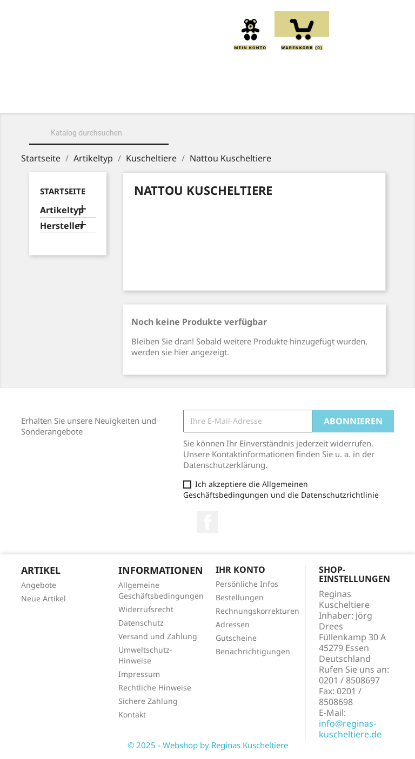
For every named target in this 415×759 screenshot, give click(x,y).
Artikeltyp (62, 210)
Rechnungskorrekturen (257, 611)
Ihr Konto (240, 569)
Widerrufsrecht (145, 609)
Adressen (233, 624)
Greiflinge (328, 97)
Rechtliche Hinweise (154, 687)
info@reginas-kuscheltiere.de (350, 728)
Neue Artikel (43, 598)
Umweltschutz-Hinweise (145, 655)
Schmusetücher (210, 109)
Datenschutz (141, 623)
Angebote (38, 585)
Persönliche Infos (247, 584)
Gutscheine (236, 638)
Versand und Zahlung (157, 636)
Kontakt (132, 714)
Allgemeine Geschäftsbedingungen (161, 590)
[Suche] (99, 133)
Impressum (139, 674)
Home (75, 97)
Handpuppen (125, 109)
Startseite (62, 191)
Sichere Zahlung (148, 701)
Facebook (207, 522)
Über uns (130, 97)
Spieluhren (291, 109)
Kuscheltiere (201, 97)
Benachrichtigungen (253, 651)
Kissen (267, 97)
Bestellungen (240, 597)
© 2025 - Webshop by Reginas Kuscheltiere (208, 745)
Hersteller (62, 226)
